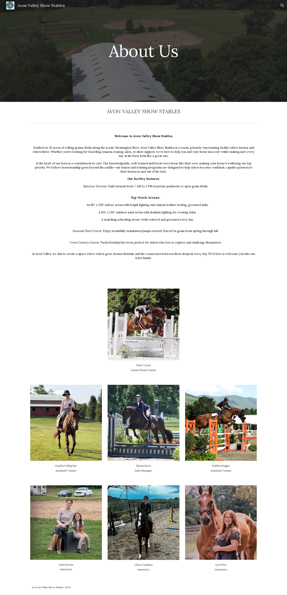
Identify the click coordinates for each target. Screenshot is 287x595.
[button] (282, 5)
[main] (143, 51)
